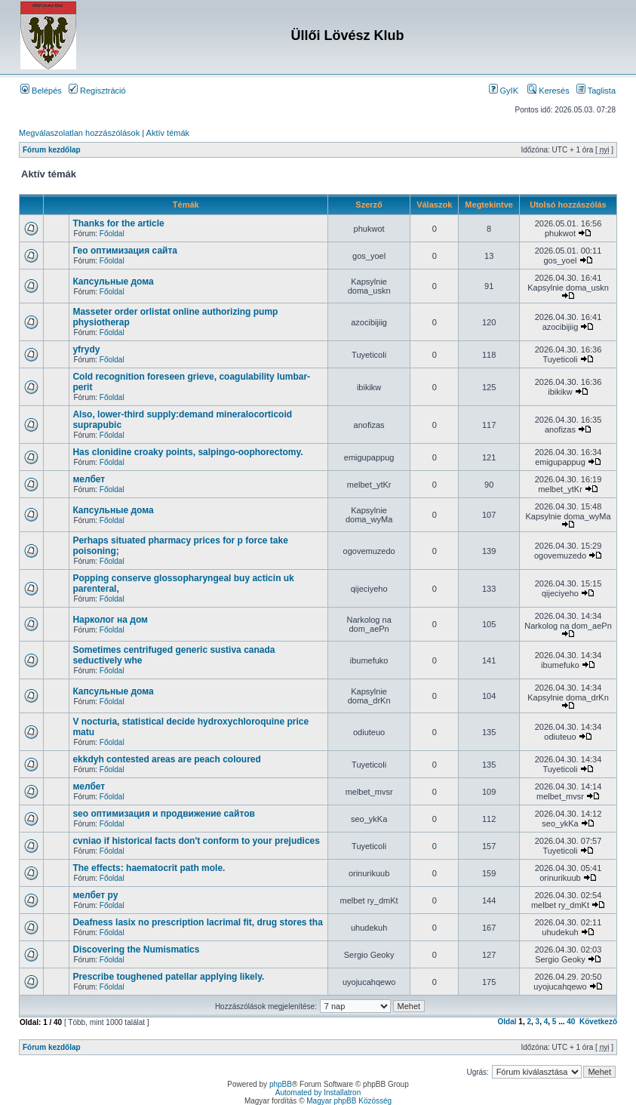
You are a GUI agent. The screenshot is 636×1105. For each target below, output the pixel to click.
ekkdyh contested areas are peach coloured (166, 759)
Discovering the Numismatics (135, 949)
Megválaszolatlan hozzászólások (79, 132)
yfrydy (86, 349)
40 (571, 1021)
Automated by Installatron (318, 1092)
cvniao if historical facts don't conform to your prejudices (196, 841)
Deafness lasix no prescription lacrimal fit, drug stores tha (197, 922)
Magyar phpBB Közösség (349, 1101)
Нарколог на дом (110, 619)
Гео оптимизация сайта (124, 250)
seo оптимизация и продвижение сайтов (163, 813)
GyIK (504, 90)
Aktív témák (167, 132)
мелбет (88, 479)
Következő (598, 1021)
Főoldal (112, 233)
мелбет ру (95, 895)
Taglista (596, 90)
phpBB (280, 1084)
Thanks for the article (118, 223)
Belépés (41, 90)
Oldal (507, 1021)
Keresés (548, 90)
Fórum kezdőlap (52, 150)
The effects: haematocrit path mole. (148, 868)
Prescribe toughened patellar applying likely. (168, 976)
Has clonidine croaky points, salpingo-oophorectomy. (187, 452)
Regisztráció (97, 90)
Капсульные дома (112, 281)
